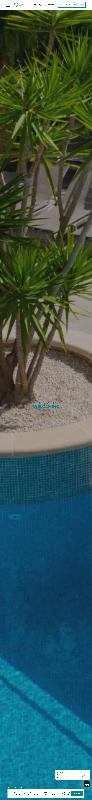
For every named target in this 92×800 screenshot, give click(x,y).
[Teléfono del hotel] (40, 5)
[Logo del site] (19, 5)
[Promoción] (67, 794)
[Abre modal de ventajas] (72, 5)
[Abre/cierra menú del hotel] (8, 5)
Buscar (77, 793)
